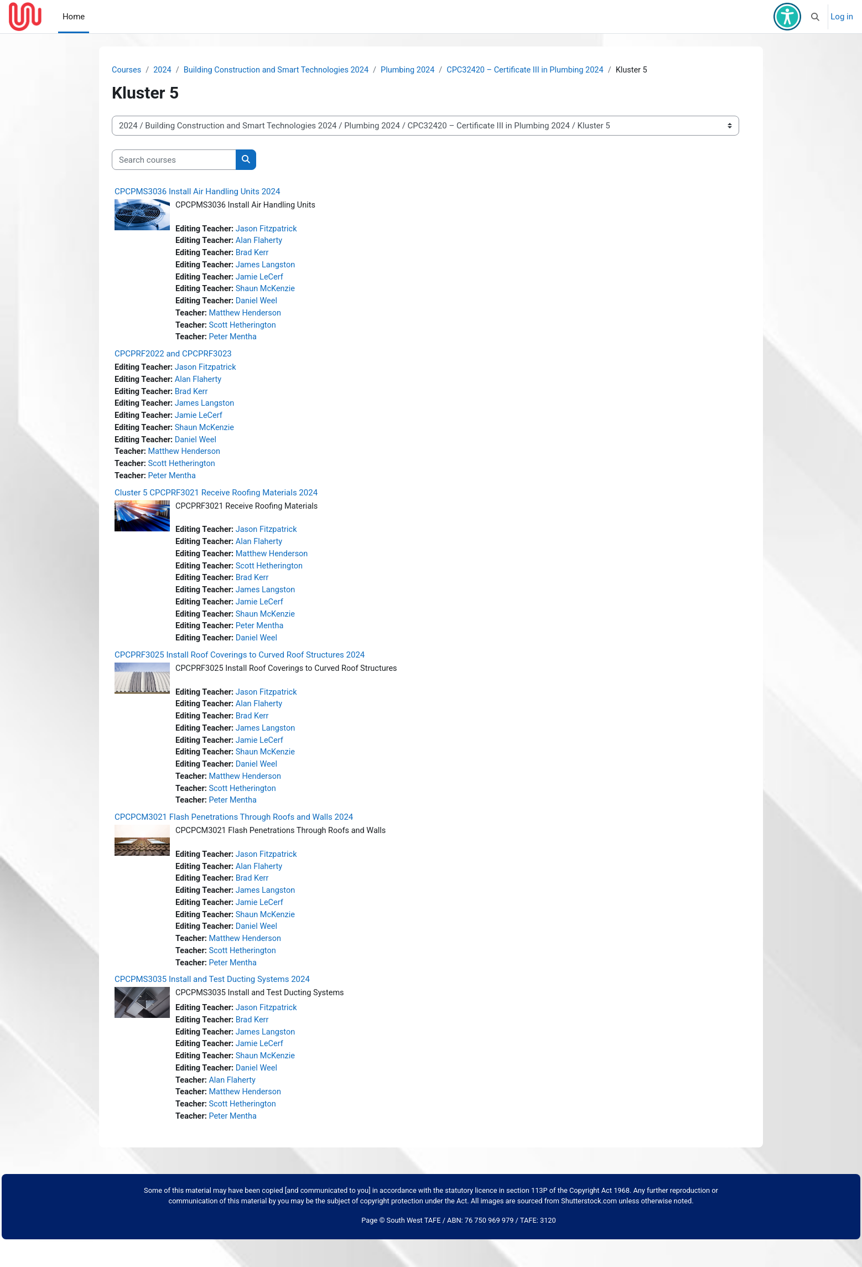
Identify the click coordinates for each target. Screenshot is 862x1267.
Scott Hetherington (245, 329)
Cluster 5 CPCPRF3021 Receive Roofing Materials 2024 (216, 501)
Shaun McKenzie (268, 292)
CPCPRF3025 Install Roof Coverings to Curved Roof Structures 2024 (240, 669)
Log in (841, 17)
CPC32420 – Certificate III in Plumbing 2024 (539, 70)
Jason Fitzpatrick (270, 230)
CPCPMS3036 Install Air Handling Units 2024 (197, 192)
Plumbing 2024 (417, 70)
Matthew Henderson (247, 317)
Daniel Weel (259, 304)
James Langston (268, 267)
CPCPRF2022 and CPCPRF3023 (173, 359)
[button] (816, 16)
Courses (127, 70)
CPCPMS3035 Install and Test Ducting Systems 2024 (212, 1002)
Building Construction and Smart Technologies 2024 (281, 70)
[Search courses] (174, 160)
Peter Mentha (235, 342)
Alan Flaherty (262, 242)
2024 (163, 70)
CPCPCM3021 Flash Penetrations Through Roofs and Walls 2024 (234, 835)
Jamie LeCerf (262, 280)
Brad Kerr (255, 255)
